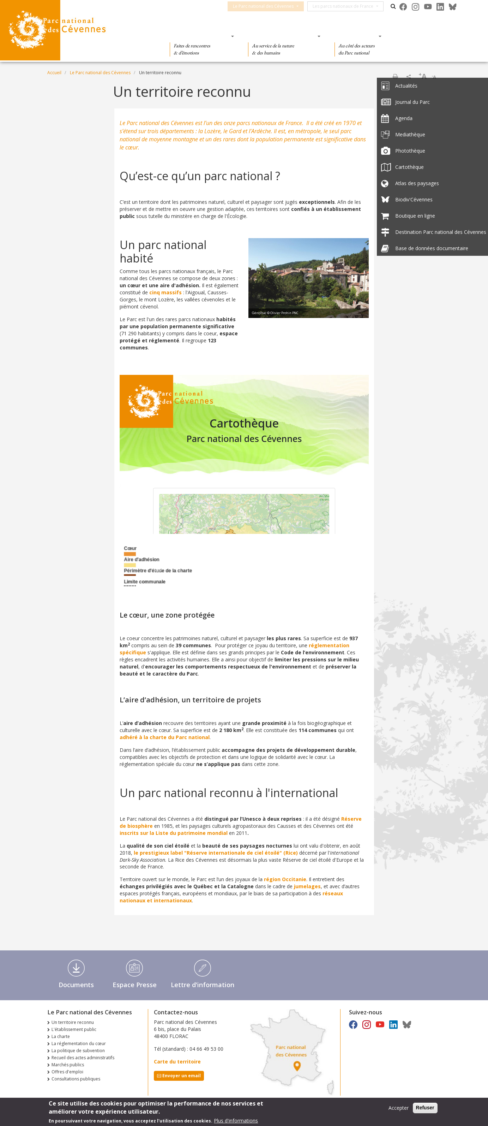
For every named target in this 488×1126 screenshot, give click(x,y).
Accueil (54, 73)
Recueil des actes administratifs (83, 1058)
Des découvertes (199, 36)
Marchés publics (68, 1065)
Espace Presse (135, 984)
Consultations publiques (76, 1079)
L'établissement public (74, 1029)
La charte (61, 1036)
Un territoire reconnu (73, 1022)
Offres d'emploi (67, 1072)
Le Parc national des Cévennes (268, 6)
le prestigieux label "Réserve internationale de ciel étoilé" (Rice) (216, 852)
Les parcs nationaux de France (348, 6)
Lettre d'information (202, 984)
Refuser (425, 1107)
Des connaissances (282, 36)
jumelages (307, 886)
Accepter (398, 1107)
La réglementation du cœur (79, 1043)
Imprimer (395, 76)
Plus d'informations (236, 1120)
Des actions (356, 36)
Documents (76, 984)
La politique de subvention (78, 1051)
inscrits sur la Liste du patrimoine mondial (174, 833)
